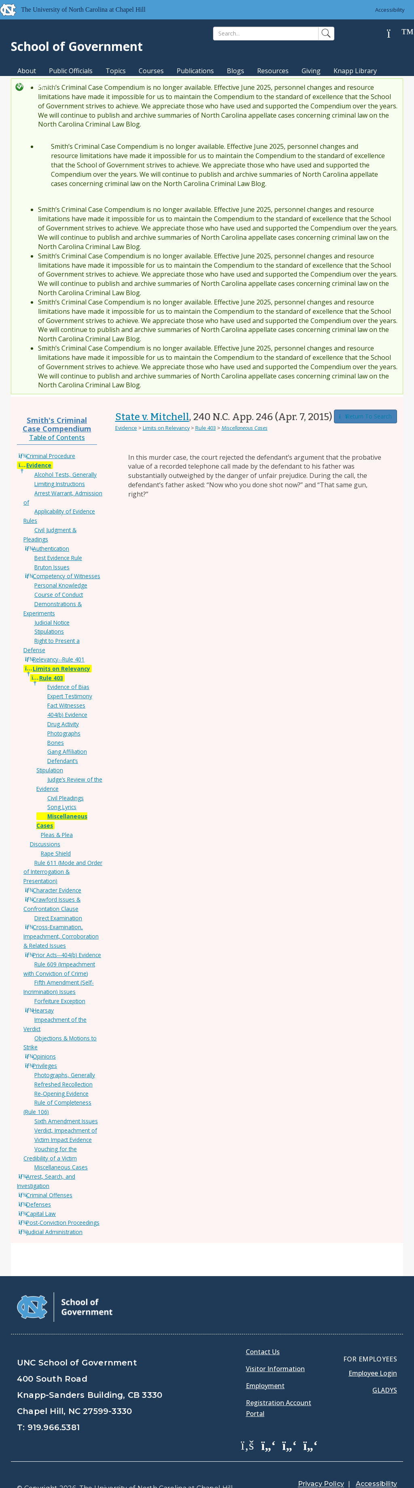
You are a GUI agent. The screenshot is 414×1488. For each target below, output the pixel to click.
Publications (195, 70)
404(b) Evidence (67, 715)
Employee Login (373, 1352)
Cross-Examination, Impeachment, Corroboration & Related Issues (61, 936)
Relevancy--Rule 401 (58, 659)
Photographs (63, 733)
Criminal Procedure (50, 456)
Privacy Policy (321, 1463)
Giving (311, 70)
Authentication (51, 548)
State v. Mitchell (152, 417)
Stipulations (49, 631)
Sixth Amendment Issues (66, 1121)
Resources (273, 70)
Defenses (38, 1204)
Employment (265, 1365)
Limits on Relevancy (61, 668)
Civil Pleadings (65, 798)
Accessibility (390, 9)
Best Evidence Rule (58, 558)
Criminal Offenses (49, 1195)
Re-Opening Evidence (61, 1093)
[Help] (395, 33)
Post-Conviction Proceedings (62, 1222)
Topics (116, 70)
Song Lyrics (61, 807)
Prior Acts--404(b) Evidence (67, 955)
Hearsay (43, 1010)
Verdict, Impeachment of (65, 1130)
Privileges (45, 1066)
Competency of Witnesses (66, 576)
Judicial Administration (54, 1232)
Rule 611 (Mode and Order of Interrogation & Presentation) (62, 872)
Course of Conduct (58, 594)
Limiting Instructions (59, 484)
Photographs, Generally (64, 1075)
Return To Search (365, 416)
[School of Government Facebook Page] (247, 1424)
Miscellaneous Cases (61, 1167)
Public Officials (71, 70)
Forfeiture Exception (59, 1001)
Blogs (235, 70)
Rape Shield (56, 853)
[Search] (266, 33)
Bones (55, 742)
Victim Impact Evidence (63, 1139)
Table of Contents (57, 437)
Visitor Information (275, 1348)
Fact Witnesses (66, 705)
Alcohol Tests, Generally (65, 474)
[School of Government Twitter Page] (268, 1424)
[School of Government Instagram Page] (310, 1424)
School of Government (77, 46)
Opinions (44, 1056)
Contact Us (263, 1331)
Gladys (384, 1369)
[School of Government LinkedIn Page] (289, 1424)
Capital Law (41, 1213)
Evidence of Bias (68, 687)
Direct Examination (58, 918)
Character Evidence (57, 890)
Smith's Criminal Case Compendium (57, 424)
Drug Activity (63, 724)
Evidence (38, 465)
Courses (151, 70)
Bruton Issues (52, 567)
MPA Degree (36, 84)
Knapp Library (355, 70)
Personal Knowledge (60, 585)
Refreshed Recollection (63, 1084)
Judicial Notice (52, 622)
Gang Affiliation (67, 751)
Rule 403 (51, 678)
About (26, 70)
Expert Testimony (69, 696)
